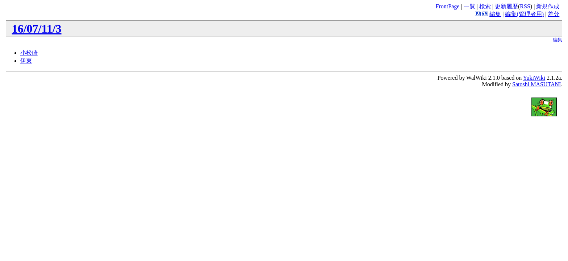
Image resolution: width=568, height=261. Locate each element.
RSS (525, 6)
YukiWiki (534, 78)
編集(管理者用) (524, 14)
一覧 (469, 6)
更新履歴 (506, 6)
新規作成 (547, 6)
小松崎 (29, 53)
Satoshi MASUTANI (536, 84)
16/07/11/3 (37, 28)
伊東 (26, 61)
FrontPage (448, 6)
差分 (553, 14)
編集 (495, 14)
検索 (485, 6)
